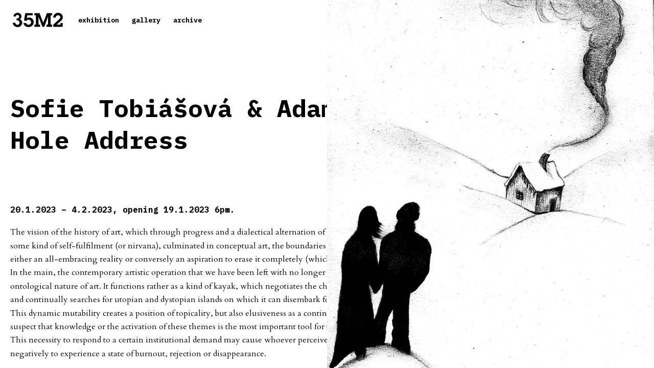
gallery (146, 20)
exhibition (98, 20)
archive (187, 20)
